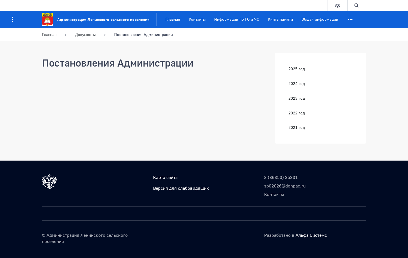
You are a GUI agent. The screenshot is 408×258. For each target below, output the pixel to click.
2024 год (296, 83)
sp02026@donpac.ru (285, 186)
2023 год (296, 98)
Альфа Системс (311, 235)
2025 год (296, 68)
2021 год (296, 127)
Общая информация (319, 19)
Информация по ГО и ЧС (236, 19)
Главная (172, 19)
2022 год (296, 112)
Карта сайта (165, 177)
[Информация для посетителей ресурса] (12, 20)
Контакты (197, 19)
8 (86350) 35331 (281, 177)
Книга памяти (280, 19)
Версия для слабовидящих (181, 188)
